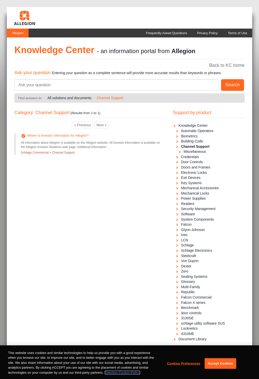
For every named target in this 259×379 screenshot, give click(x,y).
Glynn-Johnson (193, 230)
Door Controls (192, 162)
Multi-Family (190, 287)
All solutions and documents (69, 98)
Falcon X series (193, 303)
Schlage (187, 245)
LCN (184, 240)
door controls (191, 313)
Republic (188, 292)
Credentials (190, 157)
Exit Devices (191, 178)
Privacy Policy (207, 33)
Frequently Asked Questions (166, 33)
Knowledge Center (193, 125)
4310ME (187, 334)
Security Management (198, 209)
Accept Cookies (220, 365)
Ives (184, 235)
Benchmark (190, 308)
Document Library (193, 339)
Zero (184, 271)
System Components (197, 219)
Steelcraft (188, 256)
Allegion (18, 33)
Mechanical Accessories (200, 188)
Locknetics (189, 328)
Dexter (186, 266)
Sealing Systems (194, 277)
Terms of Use (237, 33)
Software (188, 214)
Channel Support (110, 98)
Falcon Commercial (196, 297)
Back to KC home (227, 65)
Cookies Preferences (183, 365)
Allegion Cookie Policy (122, 374)
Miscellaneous (195, 152)
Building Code (192, 141)
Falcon (186, 224)
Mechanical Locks (195, 193)
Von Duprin (190, 261)
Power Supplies (193, 198)
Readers (188, 204)
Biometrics (189, 136)
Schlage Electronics (196, 250)
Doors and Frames (195, 167)
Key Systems (191, 183)
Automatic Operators (197, 131)
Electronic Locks (194, 173)
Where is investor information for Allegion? (58, 135)
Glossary (188, 282)
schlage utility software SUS (203, 323)
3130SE (187, 318)
